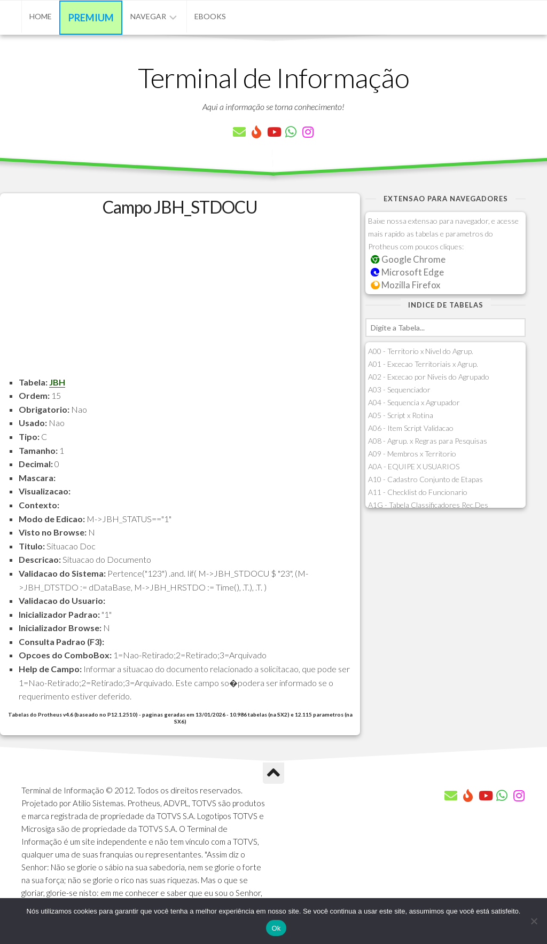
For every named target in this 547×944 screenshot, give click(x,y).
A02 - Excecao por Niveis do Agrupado (428, 376)
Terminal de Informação (273, 77)
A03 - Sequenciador (399, 389)
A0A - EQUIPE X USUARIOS (413, 466)
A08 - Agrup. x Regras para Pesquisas (427, 440)
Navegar (148, 16)
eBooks (210, 16)
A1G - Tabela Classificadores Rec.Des (428, 504)
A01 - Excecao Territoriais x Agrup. (423, 363)
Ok (275, 928)
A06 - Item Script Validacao (411, 427)
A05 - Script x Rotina (400, 415)
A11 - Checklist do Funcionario (417, 492)
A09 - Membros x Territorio (412, 453)
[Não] (533, 921)
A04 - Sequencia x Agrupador (414, 402)
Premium (91, 17)
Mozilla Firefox (405, 284)
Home (40, 16)
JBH (57, 382)
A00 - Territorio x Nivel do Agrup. (420, 351)
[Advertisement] (180, 300)
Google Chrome (408, 259)
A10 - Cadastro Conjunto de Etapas (425, 479)
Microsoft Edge (407, 272)
